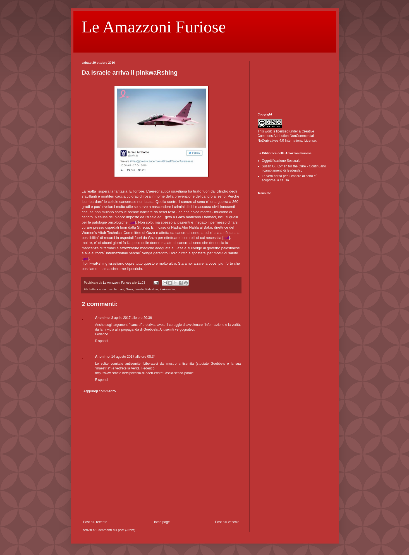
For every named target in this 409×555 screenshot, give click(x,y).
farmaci (119, 289)
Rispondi (101, 341)
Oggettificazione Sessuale (281, 161)
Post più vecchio (227, 522)
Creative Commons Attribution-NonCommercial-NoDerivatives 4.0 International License (287, 136)
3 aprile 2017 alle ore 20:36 (131, 318)
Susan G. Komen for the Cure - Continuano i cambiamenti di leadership (294, 168)
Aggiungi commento (99, 391)
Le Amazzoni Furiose (154, 27)
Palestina (151, 289)
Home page (161, 522)
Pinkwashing (167, 289)
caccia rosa (105, 289)
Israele (139, 289)
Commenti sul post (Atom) (116, 530)
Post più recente (95, 522)
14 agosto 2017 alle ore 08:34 (133, 357)
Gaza (129, 289)
